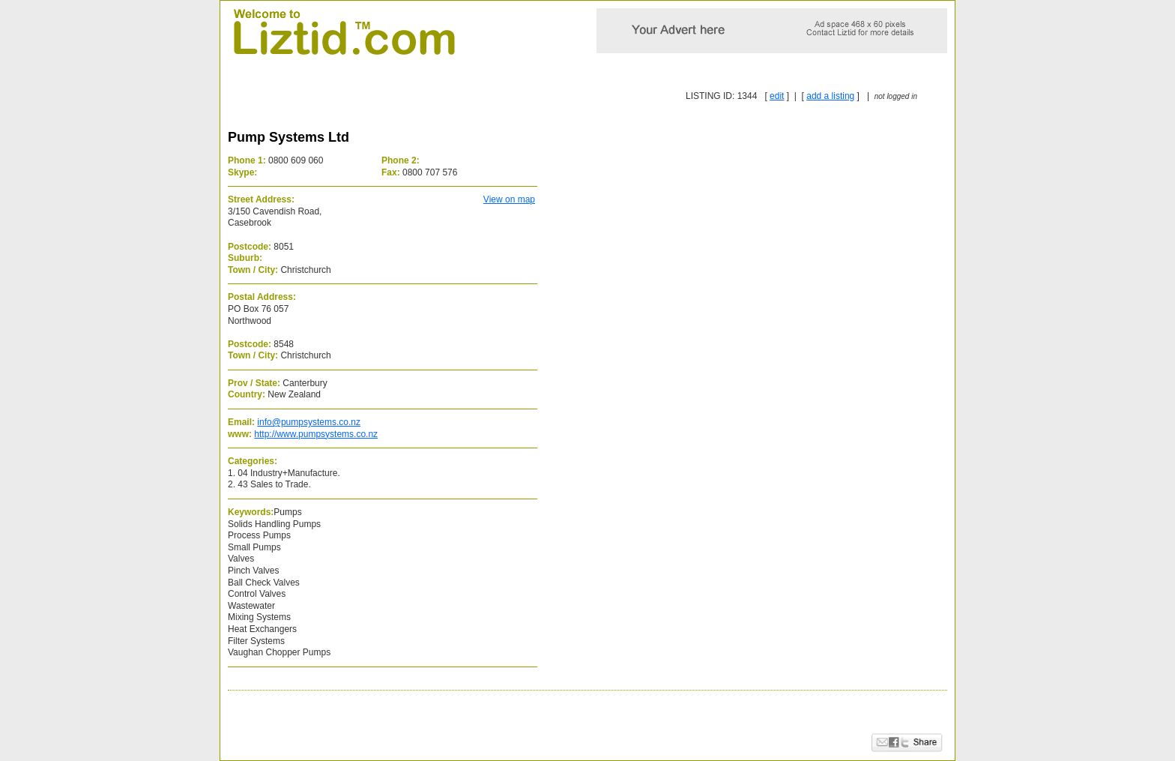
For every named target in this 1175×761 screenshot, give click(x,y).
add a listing (830, 96)
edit (777, 96)
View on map (509, 199)
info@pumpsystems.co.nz (308, 422)
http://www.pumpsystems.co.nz (316, 434)
